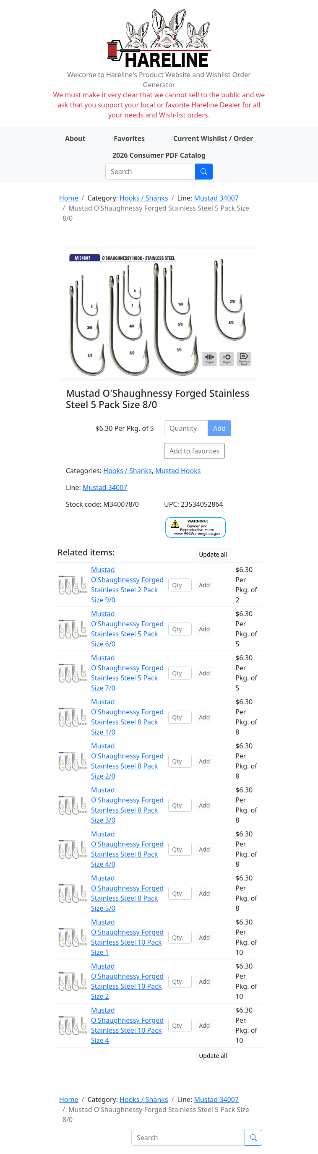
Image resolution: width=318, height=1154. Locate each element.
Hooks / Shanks (144, 198)
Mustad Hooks (178, 470)
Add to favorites (194, 451)
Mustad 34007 (216, 198)
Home (68, 198)
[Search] (150, 172)
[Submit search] (204, 172)
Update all (213, 554)
